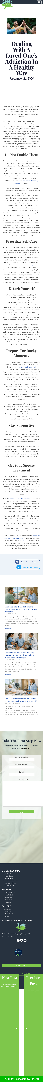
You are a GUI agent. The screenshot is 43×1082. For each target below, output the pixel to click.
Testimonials (8, 900)
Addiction (7, 911)
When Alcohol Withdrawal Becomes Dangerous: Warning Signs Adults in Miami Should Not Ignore (19, 655)
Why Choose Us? (9, 893)
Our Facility (8, 897)
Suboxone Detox (9, 885)
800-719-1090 (24, 541)
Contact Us (7, 902)
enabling (30, 265)
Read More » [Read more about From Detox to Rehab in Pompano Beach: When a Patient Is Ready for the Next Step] (8, 628)
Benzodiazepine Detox (11, 881)
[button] (27, 562)
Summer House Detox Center (18, 499)
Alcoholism (7, 909)
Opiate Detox (8, 878)
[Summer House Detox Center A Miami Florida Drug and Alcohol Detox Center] (7, 5)
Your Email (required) (21, 766)
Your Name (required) (21, 758)
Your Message (23, 793)
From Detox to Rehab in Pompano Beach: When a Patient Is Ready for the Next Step (21, 609)
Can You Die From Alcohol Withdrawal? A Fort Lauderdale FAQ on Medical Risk (21, 699)
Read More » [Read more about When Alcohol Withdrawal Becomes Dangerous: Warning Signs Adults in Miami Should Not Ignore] (8, 674)
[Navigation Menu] (39, 2)
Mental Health (9, 914)
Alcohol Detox (8, 874)
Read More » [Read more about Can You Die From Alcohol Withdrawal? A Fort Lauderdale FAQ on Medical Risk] (8, 720)
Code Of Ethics (9, 895)
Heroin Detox (8, 876)
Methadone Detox (10, 883)
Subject (21, 773)
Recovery (7, 916)
